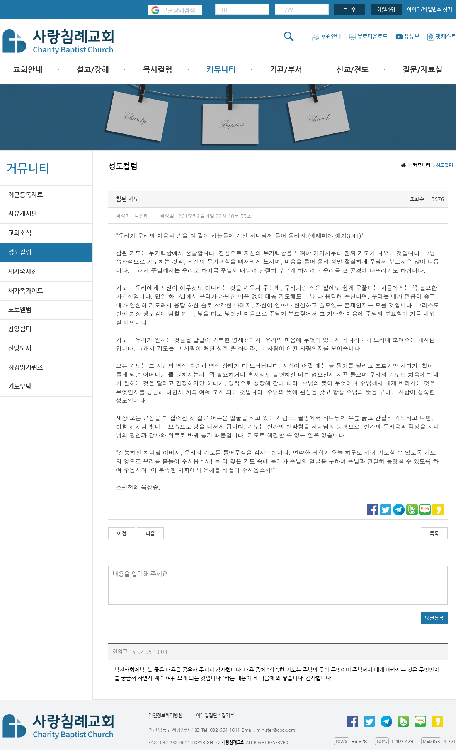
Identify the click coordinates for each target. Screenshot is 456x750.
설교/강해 (93, 69)
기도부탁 (19, 386)
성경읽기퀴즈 (25, 367)
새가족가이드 (25, 290)
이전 (121, 533)
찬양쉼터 (19, 329)
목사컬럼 (157, 69)
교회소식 (19, 232)
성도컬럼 (19, 252)
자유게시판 (22, 213)
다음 (150, 533)
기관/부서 (286, 69)
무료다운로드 (368, 36)
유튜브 (407, 36)
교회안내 (28, 69)
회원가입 (386, 9)
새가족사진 (22, 271)
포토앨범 (19, 309)
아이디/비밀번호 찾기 (429, 9)
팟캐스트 (441, 36)
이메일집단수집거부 (215, 715)
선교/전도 (352, 69)
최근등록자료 (25, 194)
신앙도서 (19, 348)
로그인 (350, 9)
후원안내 (326, 36)
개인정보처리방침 (165, 715)
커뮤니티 (221, 69)
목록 (434, 533)
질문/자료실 (422, 69)
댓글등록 (434, 618)
